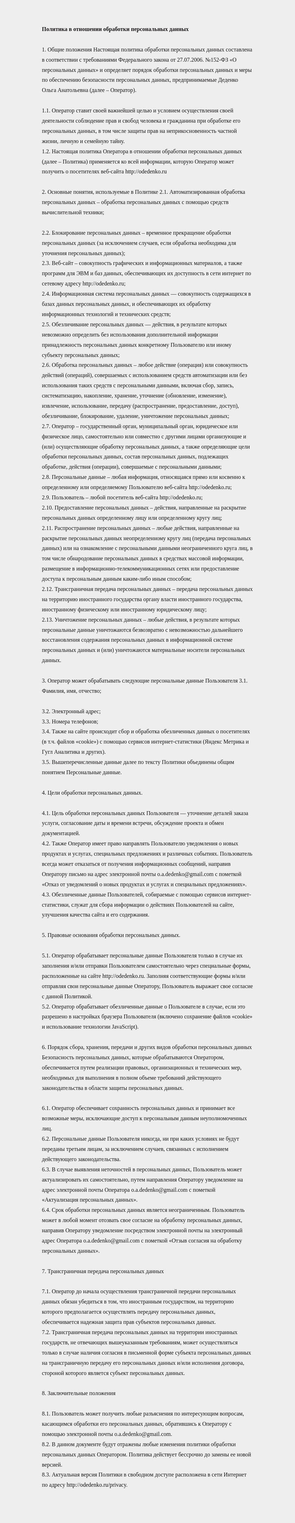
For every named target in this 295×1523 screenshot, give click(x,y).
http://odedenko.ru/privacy (96, 1485)
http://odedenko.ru (146, 171)
